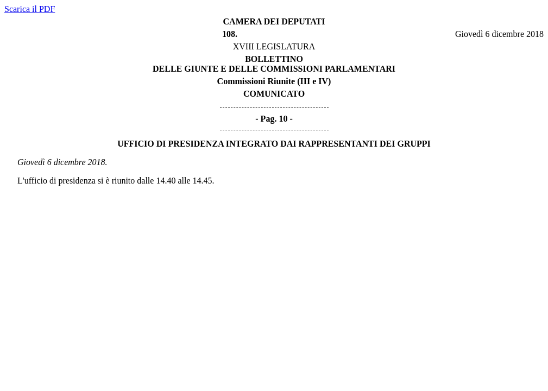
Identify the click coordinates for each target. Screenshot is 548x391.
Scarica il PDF (29, 9)
